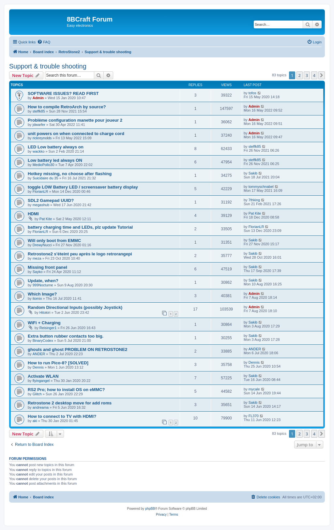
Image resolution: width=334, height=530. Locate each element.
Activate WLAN (43, 376)
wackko (39, 151)
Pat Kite (45, 219)
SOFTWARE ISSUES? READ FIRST (63, 93)
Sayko (38, 272)
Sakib (253, 173)
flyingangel (41, 381)
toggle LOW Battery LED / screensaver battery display (83, 187)
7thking (254, 200)
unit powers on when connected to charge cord (76, 133)
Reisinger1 (48, 328)
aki (35, 421)
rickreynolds (42, 138)
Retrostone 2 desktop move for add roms (70, 403)
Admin (38, 98)
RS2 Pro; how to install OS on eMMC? (66, 389)
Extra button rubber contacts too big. (65, 336)
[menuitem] (43, 42)
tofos (252, 93)
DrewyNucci (42, 245)
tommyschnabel (261, 187)
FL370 (254, 416)
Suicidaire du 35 (45, 178)
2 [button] (299, 75)
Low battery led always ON (55, 160)
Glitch (37, 394)
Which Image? (42, 294)
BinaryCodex (43, 340)
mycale (254, 389)
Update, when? (43, 280)
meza (37, 258)
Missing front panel (47, 267)
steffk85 (39, 111)
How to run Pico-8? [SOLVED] (58, 362)
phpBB (150, 508)
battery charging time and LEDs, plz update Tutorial (80, 227)
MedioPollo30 (43, 165)
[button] (321, 75)
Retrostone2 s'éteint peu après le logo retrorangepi (80, 253)
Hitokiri (45, 312)
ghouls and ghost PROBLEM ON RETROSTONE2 (77, 349)
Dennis (38, 367)
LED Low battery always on (56, 146)
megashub (41, 205)
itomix (37, 298)
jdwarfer (39, 125)
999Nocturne (43, 285)
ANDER (39, 354)
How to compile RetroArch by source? (67, 106)
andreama (41, 407)
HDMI (33, 213)
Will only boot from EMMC (54, 240)
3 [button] (307, 75)
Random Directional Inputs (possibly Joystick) (75, 307)
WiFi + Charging (44, 322)
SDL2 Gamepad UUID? (51, 200)
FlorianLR (40, 191)
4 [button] (314, 75)
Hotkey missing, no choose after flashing (70, 173)
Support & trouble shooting (47, 66)
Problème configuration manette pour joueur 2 (75, 120)
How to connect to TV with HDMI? (62, 416)
